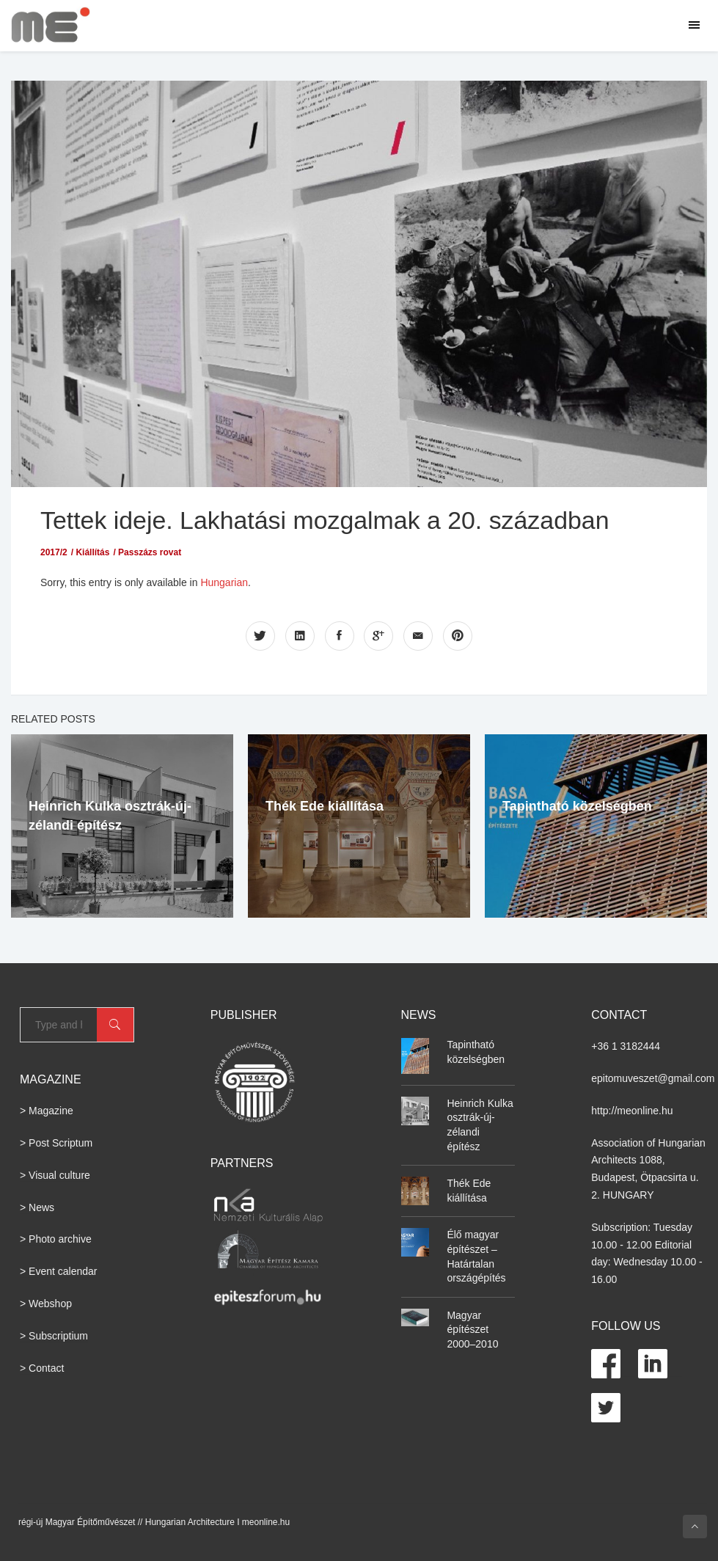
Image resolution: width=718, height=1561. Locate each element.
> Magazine (46, 1110)
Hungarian (224, 582)
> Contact (42, 1367)
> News (37, 1207)
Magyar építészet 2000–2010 (472, 1329)
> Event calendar (58, 1271)
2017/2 (53, 552)
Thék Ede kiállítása (324, 805)
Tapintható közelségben (577, 805)
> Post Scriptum (56, 1143)
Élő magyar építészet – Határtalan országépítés (476, 1256)
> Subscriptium (54, 1335)
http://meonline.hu (632, 1110)
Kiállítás (92, 552)
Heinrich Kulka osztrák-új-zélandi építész (480, 1124)
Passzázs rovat (149, 552)
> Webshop (46, 1303)
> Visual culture (55, 1174)
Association (617, 1142)
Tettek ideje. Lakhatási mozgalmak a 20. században (334, 519)
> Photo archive (56, 1239)
